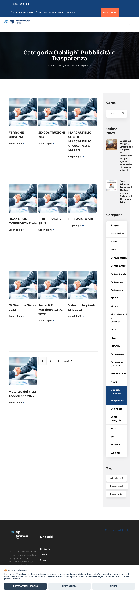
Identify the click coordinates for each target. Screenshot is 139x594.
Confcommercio (119, 273)
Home (51, 65)
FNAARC (115, 353)
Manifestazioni (119, 381)
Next (67, 361)
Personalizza (69, 586)
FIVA (113, 345)
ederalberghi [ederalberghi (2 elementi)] (116, 485)
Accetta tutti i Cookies (25, 586)
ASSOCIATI (109, 12)
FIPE (113, 337)
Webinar (115, 460)
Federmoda (117, 298)
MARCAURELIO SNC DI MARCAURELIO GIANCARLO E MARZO (80, 141)
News (114, 389)
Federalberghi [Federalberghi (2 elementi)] (117, 493)
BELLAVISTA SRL (81, 219)
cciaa (114, 257)
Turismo (115, 452)
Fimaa (114, 314)
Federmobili (117, 289)
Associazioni (117, 241)
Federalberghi (118, 281)
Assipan (115, 233)
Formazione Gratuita (117, 371)
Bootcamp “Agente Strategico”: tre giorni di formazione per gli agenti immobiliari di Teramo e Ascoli (126, 163)
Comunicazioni (119, 265)
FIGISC (114, 306)
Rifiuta (113, 586)
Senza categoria (116, 426)
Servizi (114, 436)
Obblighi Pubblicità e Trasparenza (117, 403)
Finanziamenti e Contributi (119, 325)
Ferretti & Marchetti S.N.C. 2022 (50, 309)
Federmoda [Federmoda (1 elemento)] (116, 501)
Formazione (117, 361)
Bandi (114, 249)
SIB (112, 444)
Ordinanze (116, 416)
